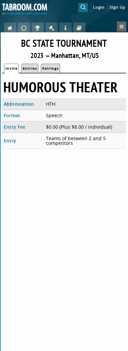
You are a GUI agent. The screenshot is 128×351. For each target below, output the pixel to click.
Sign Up (117, 7)
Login (99, 7)
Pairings (50, 68)
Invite (11, 68)
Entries (30, 68)
